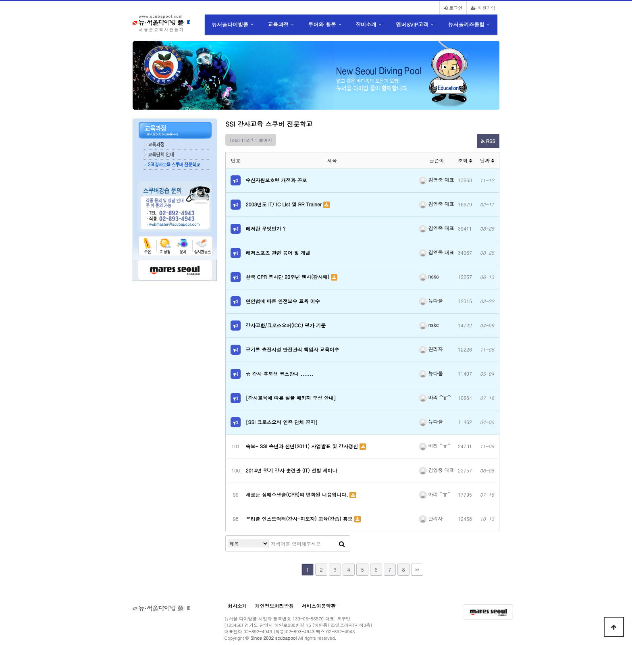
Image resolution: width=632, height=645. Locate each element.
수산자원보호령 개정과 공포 (276, 180)
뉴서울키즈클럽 (466, 24)
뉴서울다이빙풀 (230, 24)
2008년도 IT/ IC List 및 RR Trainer (284, 204)
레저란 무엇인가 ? (266, 228)
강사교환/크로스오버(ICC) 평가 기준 (286, 325)
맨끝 (417, 570)
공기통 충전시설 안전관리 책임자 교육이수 (292, 349)
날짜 (487, 160)
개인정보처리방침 (274, 605)
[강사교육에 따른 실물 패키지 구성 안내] (291, 397)
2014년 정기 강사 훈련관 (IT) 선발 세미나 (291, 470)
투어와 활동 (322, 24)
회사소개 (237, 605)
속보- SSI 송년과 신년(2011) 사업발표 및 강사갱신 (303, 446)
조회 (465, 160)
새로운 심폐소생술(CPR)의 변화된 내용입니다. (298, 494)
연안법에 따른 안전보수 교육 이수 (283, 301)
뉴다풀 (431, 300)
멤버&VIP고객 (412, 24)
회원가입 (483, 7)
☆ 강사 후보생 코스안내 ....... (280, 373)
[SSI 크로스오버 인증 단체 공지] (282, 421)
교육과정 (278, 24)
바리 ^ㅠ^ (435, 397)
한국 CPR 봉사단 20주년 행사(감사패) (288, 276)
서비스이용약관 (319, 605)
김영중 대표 (436, 179)
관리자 (431, 348)
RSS (488, 140)
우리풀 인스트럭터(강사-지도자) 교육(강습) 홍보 (300, 518)
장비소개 (366, 24)
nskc (429, 276)
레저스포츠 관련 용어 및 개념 (278, 252)
